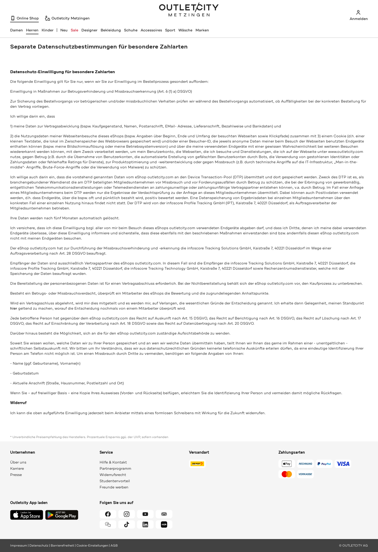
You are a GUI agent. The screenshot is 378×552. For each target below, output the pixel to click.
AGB (114, 545)
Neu (64, 30)
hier (13, 308)
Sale (74, 30)
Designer (89, 30)
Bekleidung (111, 30)
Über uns (18, 462)
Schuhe (131, 30)
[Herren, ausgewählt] (32, 30)
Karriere (17, 468)
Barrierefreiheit (62, 545)
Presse (16, 474)
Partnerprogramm (115, 468)
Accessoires (151, 30)
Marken (202, 30)
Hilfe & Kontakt (113, 462)
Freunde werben (114, 487)
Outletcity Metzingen (189, 10)
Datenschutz (38, 545)
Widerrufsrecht (113, 474)
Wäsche (185, 30)
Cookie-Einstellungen (92, 545)
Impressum (18, 545)
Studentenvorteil (115, 481)
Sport (170, 30)
